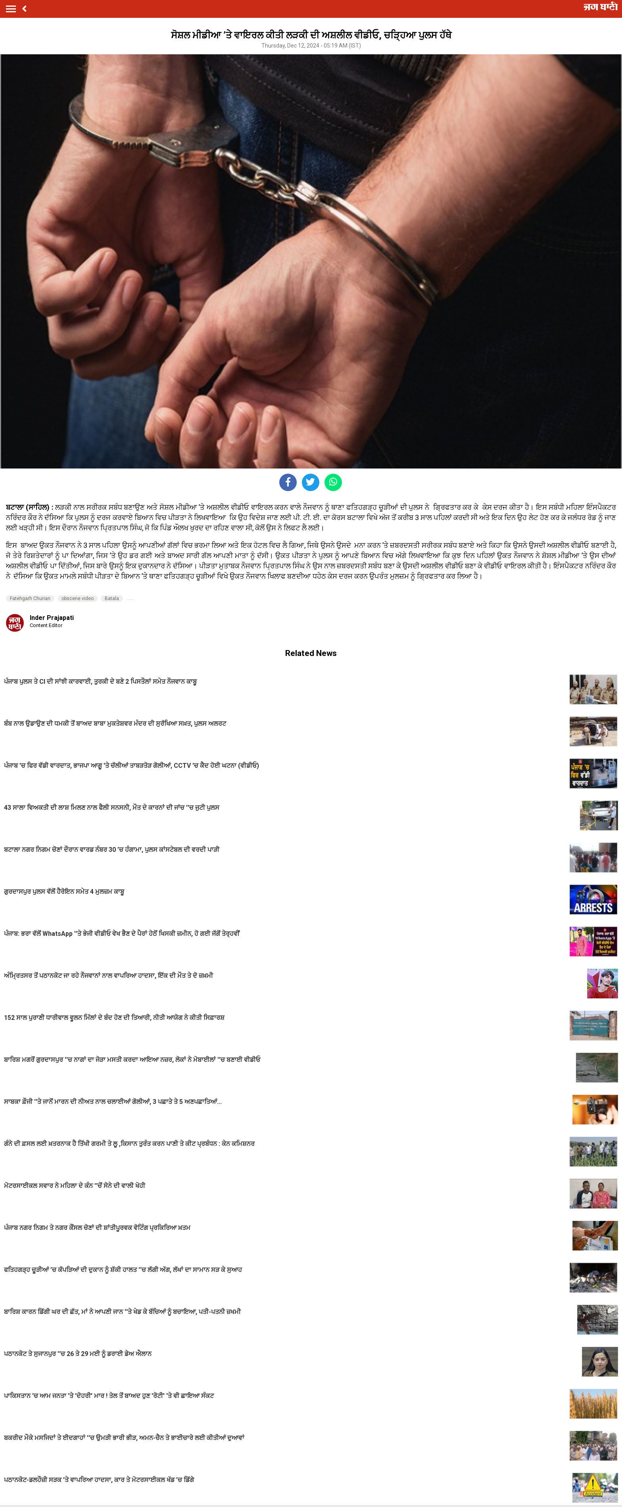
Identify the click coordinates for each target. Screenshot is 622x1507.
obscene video (77, 598)
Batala (112, 598)
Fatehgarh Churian (30, 598)
